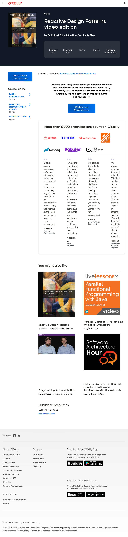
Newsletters (38, 458)
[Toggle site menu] (3, 3)
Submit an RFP (9, 478)
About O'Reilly (11, 449)
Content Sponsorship (13, 486)
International (10, 494)
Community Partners (12, 470)
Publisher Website (46, 413)
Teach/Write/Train (11, 454)
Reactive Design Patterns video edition (78, 73)
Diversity (7, 482)
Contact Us (38, 454)
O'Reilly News (9, 462)
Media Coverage (11, 466)
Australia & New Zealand (14, 499)
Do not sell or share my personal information (21, 522)
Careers (6, 458)
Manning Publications (110, 51)
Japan (6, 503)
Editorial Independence (40, 531)
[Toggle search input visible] (125, 3)
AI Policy (37, 466)
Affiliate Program (11, 474)
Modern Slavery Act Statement (64, 531)
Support (37, 449)
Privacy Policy (39, 462)
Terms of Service (9, 531)
